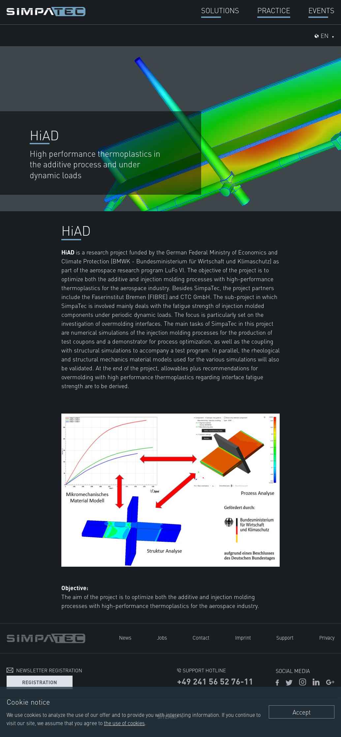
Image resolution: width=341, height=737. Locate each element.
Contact (201, 637)
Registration (39, 682)
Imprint (243, 637)
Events (321, 10)
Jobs (162, 637)
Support (285, 637)
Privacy (326, 637)
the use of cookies (124, 722)
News (125, 637)
